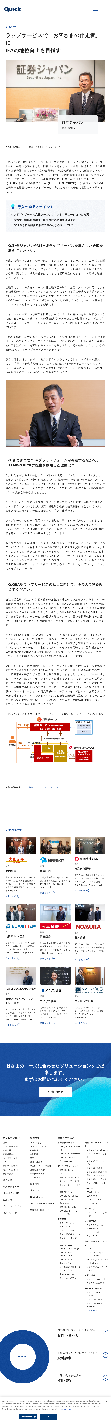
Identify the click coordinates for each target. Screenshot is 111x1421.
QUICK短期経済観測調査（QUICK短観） (97, 1171)
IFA (4, 1159)
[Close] (107, 1401)
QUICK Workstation (70, 1151)
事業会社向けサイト (41, 1207)
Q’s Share (92, 1201)
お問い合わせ (55, 1092)
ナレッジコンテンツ (96, 1180)
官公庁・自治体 (10, 1163)
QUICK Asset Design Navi (66, 1251)
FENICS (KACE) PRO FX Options (97, 1258)
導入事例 (7, 1177)
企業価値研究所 (37, 1171)
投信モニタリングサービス (70, 1237)
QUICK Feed (66, 1189)
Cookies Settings (28, 1416)
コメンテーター (11, 1210)
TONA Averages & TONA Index (96, 1251)
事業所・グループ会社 (40, 1163)
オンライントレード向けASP (70, 1184)
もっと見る (92, 1307)
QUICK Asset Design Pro (66, 1258)
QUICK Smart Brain (70, 1174)
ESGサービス (93, 1189)
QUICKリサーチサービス (97, 1160)
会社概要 (34, 1151)
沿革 (32, 1155)
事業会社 (7, 1147)
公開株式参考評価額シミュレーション (70, 1266)
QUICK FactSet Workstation (68, 1156)
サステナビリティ (12, 1183)
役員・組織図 (36, 1159)
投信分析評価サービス (70, 1231)
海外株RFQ (92, 1233)
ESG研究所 (35, 1174)
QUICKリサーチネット (97, 1153)
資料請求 (77, 1352)
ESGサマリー (93, 1193)
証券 (5, 1140)
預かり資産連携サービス (70, 1277)
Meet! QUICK (11, 1190)
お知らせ (7, 1196)
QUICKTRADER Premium (95, 1302)
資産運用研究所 (37, 1167)
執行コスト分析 (94, 1229)
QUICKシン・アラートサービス (70, 1210)
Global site (36, 1194)
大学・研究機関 (10, 1167)
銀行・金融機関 (10, 1143)
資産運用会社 (9, 1151)
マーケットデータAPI (70, 1178)
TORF (89, 1246)
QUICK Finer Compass (66, 1199)
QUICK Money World (42, 1200)
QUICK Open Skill (96, 1276)
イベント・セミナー (13, 1203)
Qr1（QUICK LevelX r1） (70, 1145)
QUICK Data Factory (66, 1169)
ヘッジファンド (10, 1155)
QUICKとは (36, 1140)
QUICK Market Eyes (97, 1147)
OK (48, 1416)
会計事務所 (8, 1171)
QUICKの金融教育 (96, 1280)
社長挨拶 (34, 1147)
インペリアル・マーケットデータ (97, 1266)
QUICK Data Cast (69, 1204)
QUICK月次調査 (95, 1165)
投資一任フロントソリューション (45, 787)
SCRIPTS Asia (94, 1197)
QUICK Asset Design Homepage (69, 1244)
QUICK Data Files (69, 1193)
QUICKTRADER (95, 1296)
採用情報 (35, 1181)
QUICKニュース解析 (97, 1176)
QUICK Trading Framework (95, 1224)
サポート (35, 1187)
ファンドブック (67, 1227)
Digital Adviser (68, 1271)
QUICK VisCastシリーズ (97, 1212)
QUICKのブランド (39, 1143)
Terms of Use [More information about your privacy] (65, 1409)
